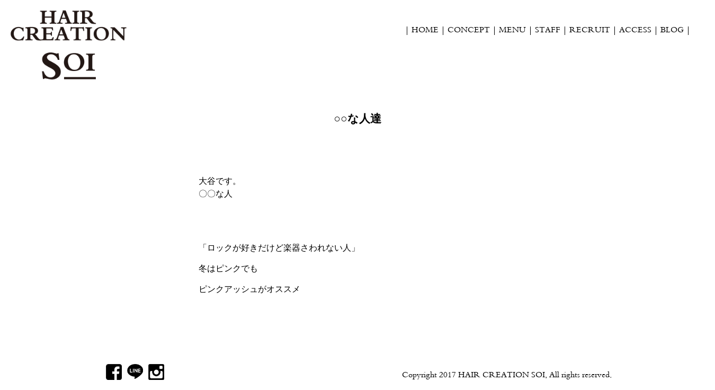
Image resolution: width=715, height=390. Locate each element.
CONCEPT (469, 30)
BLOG (672, 30)
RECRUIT (589, 30)
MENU (512, 30)
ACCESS (635, 30)
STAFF (547, 30)
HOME (425, 30)
